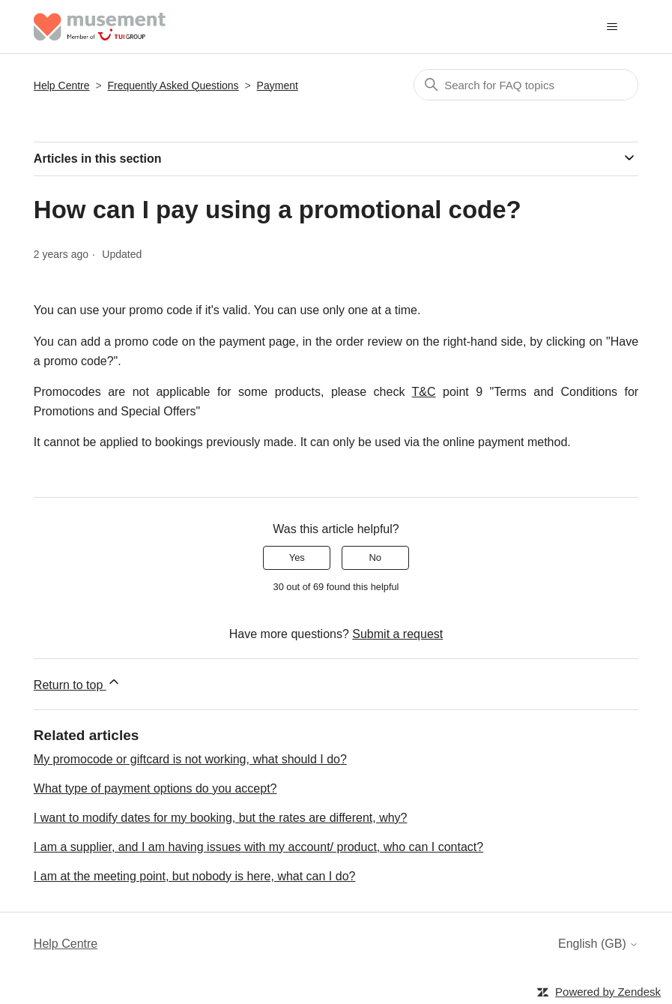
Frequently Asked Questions (173, 85)
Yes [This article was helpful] (297, 557)
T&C (424, 391)
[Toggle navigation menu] (611, 27)
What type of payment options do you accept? (155, 788)
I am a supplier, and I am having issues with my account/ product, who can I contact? (258, 847)
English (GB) (598, 943)
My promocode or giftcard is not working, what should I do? (190, 759)
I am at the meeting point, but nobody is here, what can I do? (195, 876)
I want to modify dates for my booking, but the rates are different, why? (221, 817)
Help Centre (62, 85)
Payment (277, 85)
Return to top (77, 682)
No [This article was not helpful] (375, 557)
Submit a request (397, 634)
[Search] (526, 85)
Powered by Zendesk (608, 991)
